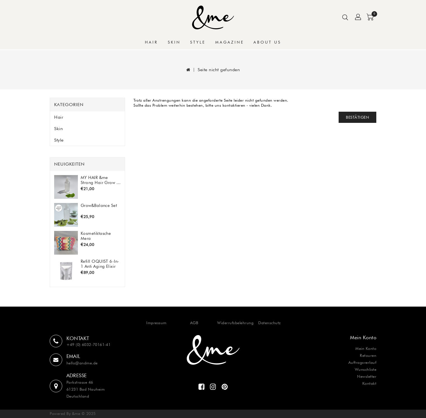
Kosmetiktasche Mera (96, 236)
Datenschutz (269, 323)
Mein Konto (365, 348)
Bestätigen (357, 117)
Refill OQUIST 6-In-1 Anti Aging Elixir (100, 264)
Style (197, 42)
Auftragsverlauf (362, 362)
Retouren (368, 355)
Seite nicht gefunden (219, 69)
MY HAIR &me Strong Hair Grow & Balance (100, 180)
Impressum (156, 323)
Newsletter (366, 376)
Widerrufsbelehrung (235, 323)
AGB (194, 323)
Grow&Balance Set (99, 205)
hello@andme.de (82, 363)
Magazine (229, 42)
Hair (151, 42)
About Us (267, 42)
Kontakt (369, 383)
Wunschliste (366, 369)
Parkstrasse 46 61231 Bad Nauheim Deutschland (85, 389)
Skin (174, 42)
